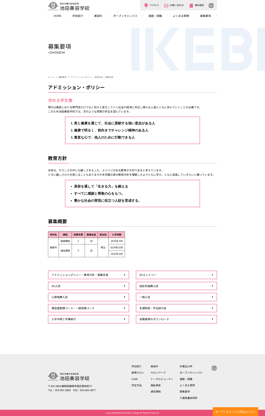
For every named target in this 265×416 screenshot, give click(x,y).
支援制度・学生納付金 (152, 308)
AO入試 (56, 286)
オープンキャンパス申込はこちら (235, 412)
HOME (57, 16)
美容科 (154, 366)
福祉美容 (156, 385)
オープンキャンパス (125, 16)
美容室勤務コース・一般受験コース (73, 308)
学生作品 (136, 385)
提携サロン (137, 372)
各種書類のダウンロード (154, 319)
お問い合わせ (177, 5)
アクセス (154, 5)
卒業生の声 (186, 366)
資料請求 (199, 5)
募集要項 (205, 16)
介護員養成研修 (188, 398)
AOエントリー (147, 275)
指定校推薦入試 (148, 286)
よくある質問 (181, 16)
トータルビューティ (162, 379)
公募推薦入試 (60, 297)
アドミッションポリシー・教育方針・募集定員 (80, 275)
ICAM (134, 379)
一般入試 (144, 297)
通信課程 (156, 391)
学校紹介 (136, 366)
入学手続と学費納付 (64, 319)
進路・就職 (155, 16)
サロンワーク (158, 372)
